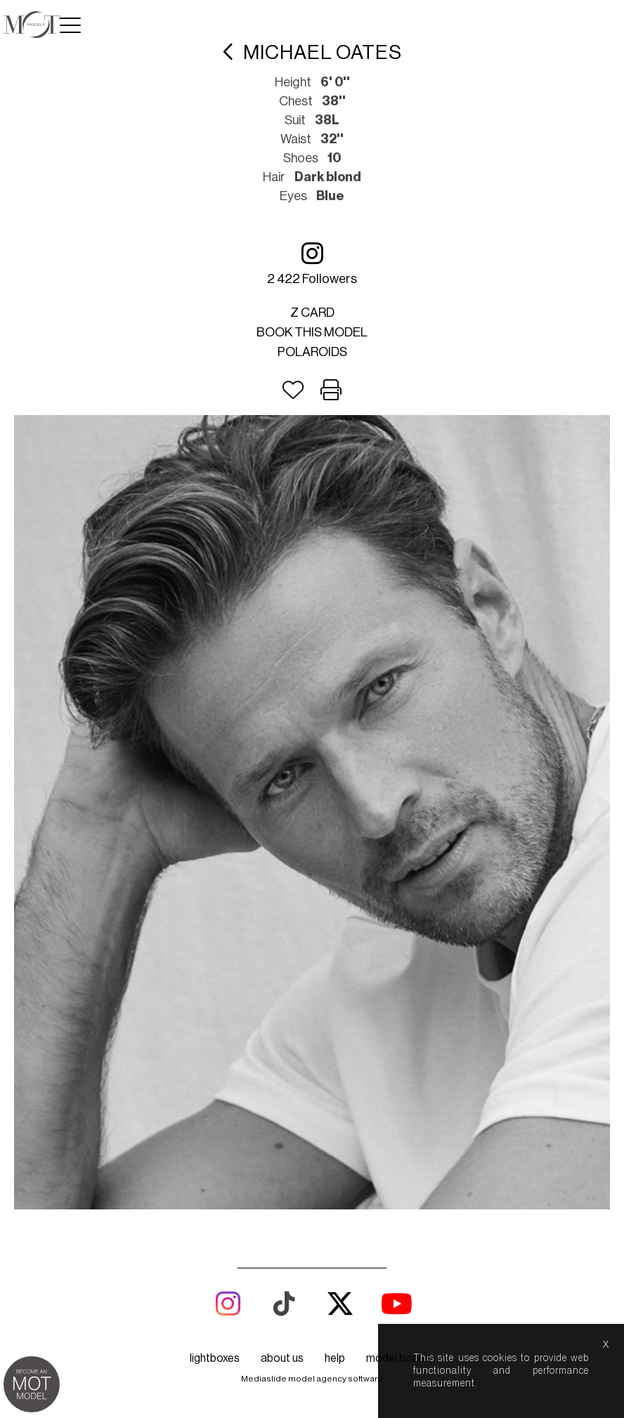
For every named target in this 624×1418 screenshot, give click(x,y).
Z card (312, 312)
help (335, 1358)
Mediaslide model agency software (312, 1378)
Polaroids (312, 352)
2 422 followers (312, 263)
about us (282, 1358)
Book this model (312, 332)
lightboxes (215, 1358)
